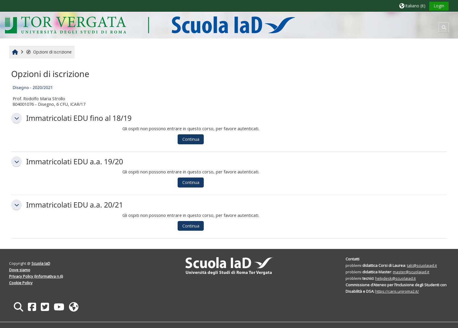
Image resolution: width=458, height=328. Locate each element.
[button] (412, 5)
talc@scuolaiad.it (422, 265)
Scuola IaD (40, 263)
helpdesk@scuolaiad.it (395, 278)
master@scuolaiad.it (411, 272)
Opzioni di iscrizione (49, 52)
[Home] (150, 25)
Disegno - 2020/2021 (33, 87)
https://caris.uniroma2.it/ (397, 291)
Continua (190, 139)
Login (439, 6)
